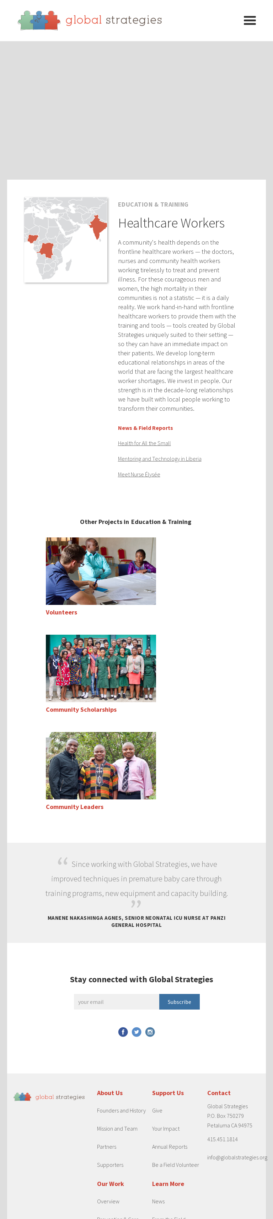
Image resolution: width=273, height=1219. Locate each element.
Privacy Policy (145, 1212)
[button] (250, 21)
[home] (126, 20)
